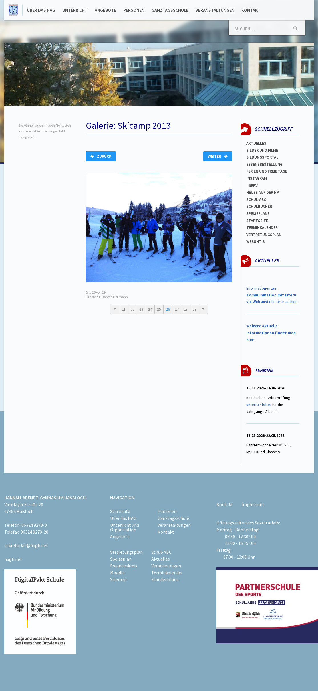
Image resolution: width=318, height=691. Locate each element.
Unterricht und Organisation (124, 527)
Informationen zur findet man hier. (271, 295)
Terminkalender (262, 227)
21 (124, 309)
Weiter (218, 156)
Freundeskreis (123, 566)
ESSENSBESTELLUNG (264, 164)
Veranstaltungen (215, 10)
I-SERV (252, 185)
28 (186, 309)
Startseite (257, 220)
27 (177, 309)
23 (141, 309)
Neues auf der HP (262, 192)
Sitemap (118, 579)
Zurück (100, 156)
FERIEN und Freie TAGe (266, 171)
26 (168, 309)
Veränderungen (166, 566)
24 (150, 309)
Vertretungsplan (263, 234)
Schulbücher (259, 206)
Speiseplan (121, 559)
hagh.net (13, 559)
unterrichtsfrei (258, 404)
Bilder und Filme (262, 150)
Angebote (105, 10)
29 (194, 309)
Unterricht (75, 10)
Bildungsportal (262, 157)
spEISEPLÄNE (257, 213)
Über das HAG (41, 10)
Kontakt (251, 10)
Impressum (252, 504)
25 (159, 309)
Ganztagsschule (170, 10)
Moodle (117, 572)
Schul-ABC (161, 552)
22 (132, 309)
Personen (133, 10)
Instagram (256, 178)
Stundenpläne (165, 579)
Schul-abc (256, 199)
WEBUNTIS (255, 241)
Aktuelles (256, 143)
